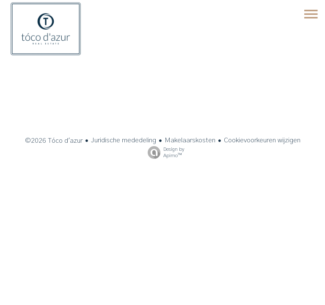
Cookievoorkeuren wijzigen (262, 140)
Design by (163, 153)
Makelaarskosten (190, 140)
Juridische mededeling (123, 140)
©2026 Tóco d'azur (54, 140)
